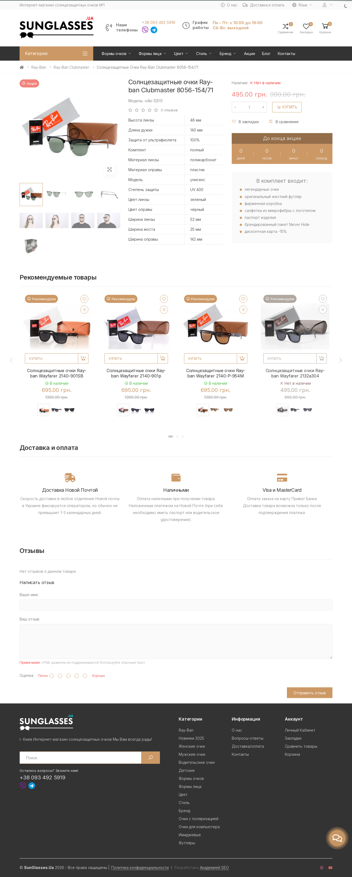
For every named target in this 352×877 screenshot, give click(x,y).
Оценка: (27, 675)
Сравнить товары (301, 746)
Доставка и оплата (263, 5)
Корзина (292, 754)
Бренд (225, 53)
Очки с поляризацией (198, 818)
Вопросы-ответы (247, 738)
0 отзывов (169, 110)
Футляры (187, 843)
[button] (325, 28)
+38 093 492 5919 (158, 22)
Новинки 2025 (191, 738)
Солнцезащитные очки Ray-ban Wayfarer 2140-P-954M (215, 373)
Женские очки (192, 746)
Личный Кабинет (300, 730)
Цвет (178, 53)
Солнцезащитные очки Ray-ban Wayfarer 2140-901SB (56, 373)
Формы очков (114, 53)
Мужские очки (192, 754)
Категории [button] (36, 53)
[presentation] (11, 360)
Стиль (201, 53)
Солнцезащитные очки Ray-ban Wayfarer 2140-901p (136, 373)
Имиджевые (190, 834)
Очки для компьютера (199, 826)
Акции (249, 53)
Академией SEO (214, 867)
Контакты (286, 53)
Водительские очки (197, 762)
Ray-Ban (38, 67)
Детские (187, 770)
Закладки (293, 738)
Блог (266, 53)
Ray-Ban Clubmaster (71, 67)
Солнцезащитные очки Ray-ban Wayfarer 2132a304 (295, 373)
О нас (229, 5)
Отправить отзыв (310, 693)
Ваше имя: (29, 594)
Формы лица (150, 53)
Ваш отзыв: (30, 619)
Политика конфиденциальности (140, 867)
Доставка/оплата (248, 746)
